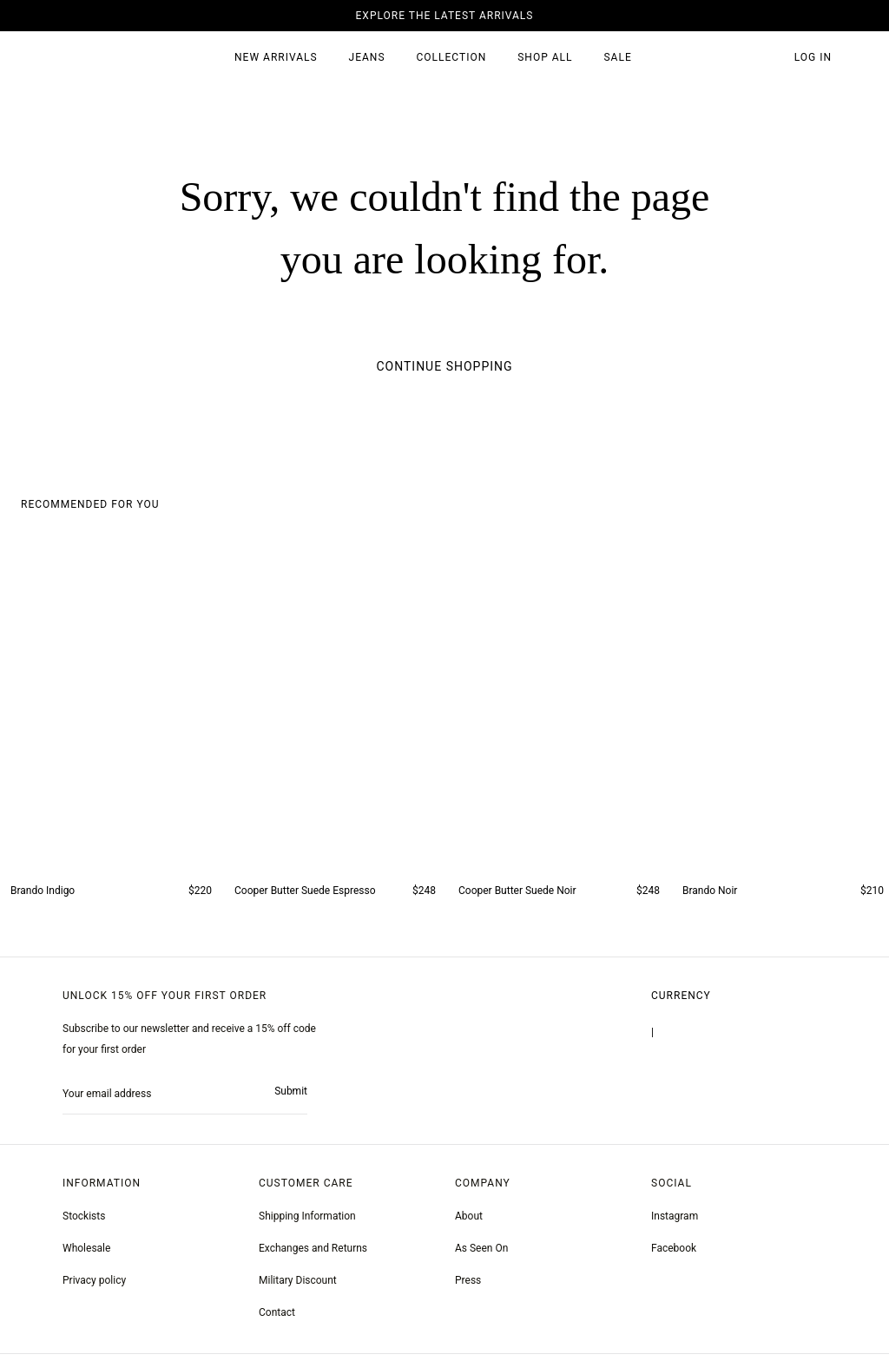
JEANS (366, 57)
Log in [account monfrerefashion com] (813, 57)
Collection (451, 57)
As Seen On (482, 1255)
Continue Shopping (444, 366)
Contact (278, 1319)
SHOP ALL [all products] (545, 57)
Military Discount (299, 1287)
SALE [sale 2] (618, 57)
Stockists (85, 1223)
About (469, 1223)
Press (468, 1287)
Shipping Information (309, 1223)
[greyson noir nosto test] (674, 1255)
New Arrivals (275, 57)
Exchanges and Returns (315, 1255)
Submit (290, 1096)
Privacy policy (96, 1287)
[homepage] (98, 58)
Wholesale (87, 1255)
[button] (766, 58)
